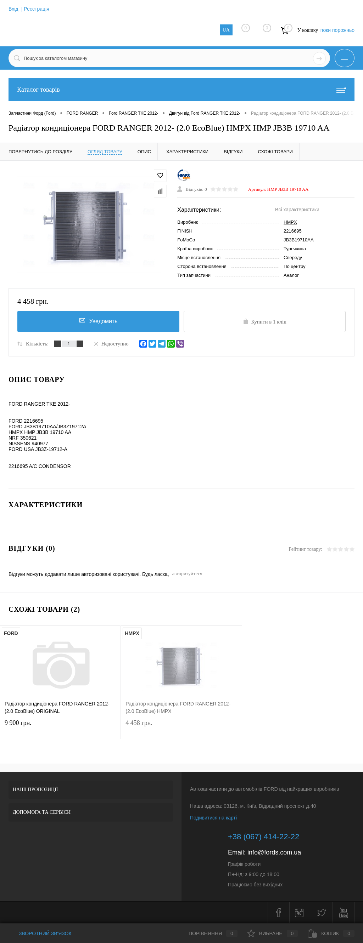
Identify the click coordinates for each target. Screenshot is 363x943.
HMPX (290, 222)
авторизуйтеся (187, 573)
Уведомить (98, 321)
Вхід (13, 9)
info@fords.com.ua (274, 852)
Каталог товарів (181, 89)
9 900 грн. (60, 727)
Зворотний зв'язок (40, 933)
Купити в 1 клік (264, 321)
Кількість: (37, 344)
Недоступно (111, 343)
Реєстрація (36, 9)
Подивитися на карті (213, 818)
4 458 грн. (181, 727)
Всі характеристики (297, 209)
